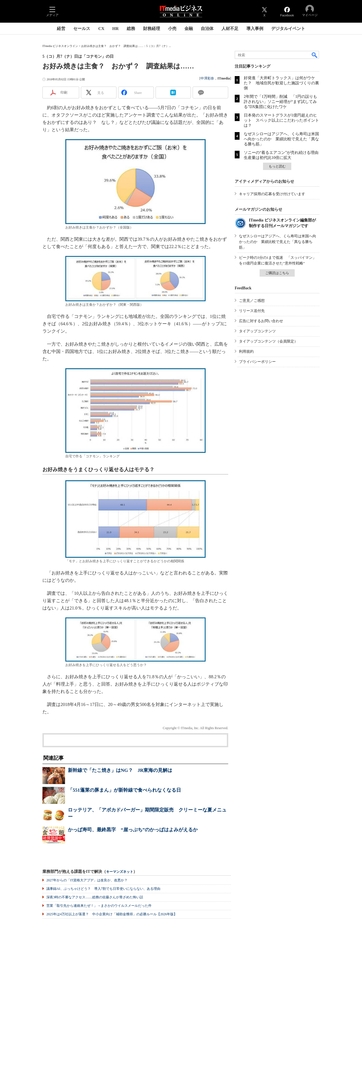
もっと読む (277, 166)
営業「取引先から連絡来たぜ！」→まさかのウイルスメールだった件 (99, 906)
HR (115, 28)
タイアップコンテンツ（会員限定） (268, 341)
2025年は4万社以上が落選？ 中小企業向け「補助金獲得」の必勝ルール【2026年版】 (111, 914)
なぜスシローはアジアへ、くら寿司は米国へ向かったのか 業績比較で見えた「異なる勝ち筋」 (281, 139)
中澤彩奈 (207, 78)
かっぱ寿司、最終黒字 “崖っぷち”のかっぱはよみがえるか (133, 829)
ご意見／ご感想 (252, 300)
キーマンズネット (119, 872)
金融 (188, 28)
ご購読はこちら (277, 273)
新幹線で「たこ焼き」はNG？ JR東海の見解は (120, 770)
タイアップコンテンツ (257, 331)
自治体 (207, 28)
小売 (172, 28)
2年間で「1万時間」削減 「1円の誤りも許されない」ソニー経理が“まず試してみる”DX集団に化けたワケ (280, 101)
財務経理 (151, 28)
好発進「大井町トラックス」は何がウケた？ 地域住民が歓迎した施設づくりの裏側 (281, 83)
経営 (61, 28)
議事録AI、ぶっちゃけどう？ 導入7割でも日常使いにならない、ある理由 (103, 889)
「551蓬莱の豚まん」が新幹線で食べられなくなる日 (124, 790)
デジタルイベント (288, 28)
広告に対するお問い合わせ (261, 321)
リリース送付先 (252, 311)
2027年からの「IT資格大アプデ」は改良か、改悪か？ (87, 880)
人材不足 (229, 28)
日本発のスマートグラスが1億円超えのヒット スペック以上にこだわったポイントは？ (281, 120)
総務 (131, 28)
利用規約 (246, 351)
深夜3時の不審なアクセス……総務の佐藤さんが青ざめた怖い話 (94, 897)
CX (101, 28)
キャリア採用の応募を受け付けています (272, 194)
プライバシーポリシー (257, 361)
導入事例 (254, 28)
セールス (81, 28)
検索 (315, 55)
